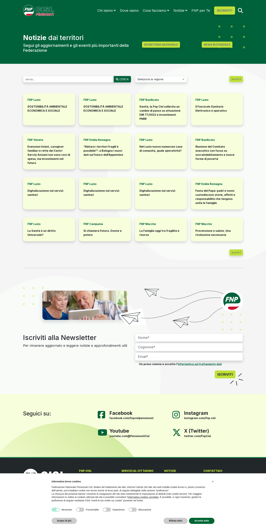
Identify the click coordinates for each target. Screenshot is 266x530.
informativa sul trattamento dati (200, 364)
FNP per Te (201, 10)
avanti (236, 79)
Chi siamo (105, 10)
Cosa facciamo (154, 10)
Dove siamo (129, 10)
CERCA (122, 79)
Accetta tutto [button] (201, 520)
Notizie (178, 10)
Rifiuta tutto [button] (175, 520)
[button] (212, 481)
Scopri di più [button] (64, 520)
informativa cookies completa (143, 497)
